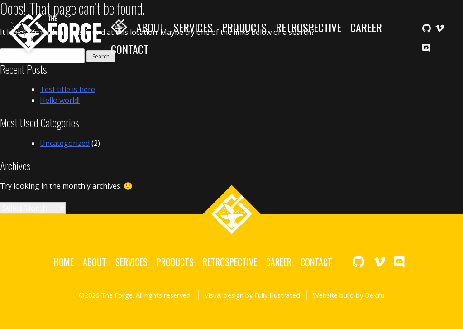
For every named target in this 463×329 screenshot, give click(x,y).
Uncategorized (65, 143)
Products (244, 27)
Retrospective (308, 27)
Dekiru (374, 295)
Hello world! (60, 100)
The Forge (55, 33)
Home (119, 27)
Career (366, 27)
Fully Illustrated (277, 295)
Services (193, 27)
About (150, 27)
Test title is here (67, 89)
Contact (129, 49)
